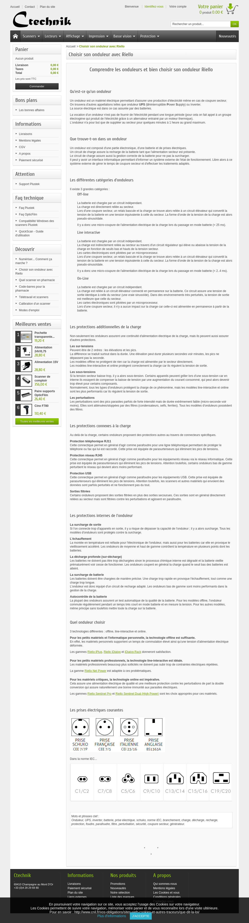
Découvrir (25, 249)
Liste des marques (122, 897)
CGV (22, 147)
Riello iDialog (112, 652)
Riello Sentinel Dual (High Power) (137, 693)
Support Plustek (29, 184)
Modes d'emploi (29, 310)
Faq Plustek (26, 208)
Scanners (31, 36)
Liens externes (77, 897)
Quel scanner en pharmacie (37, 280)
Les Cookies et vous (166, 892)
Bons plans (26, 100)
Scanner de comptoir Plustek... (42, 380)
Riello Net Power (95, 671)
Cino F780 (41, 406)
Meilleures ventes (33, 324)
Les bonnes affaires (31, 110)
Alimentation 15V (46, 362)
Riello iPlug (95, 652)
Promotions (117, 884)
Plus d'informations (113, 916)
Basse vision (125, 36)
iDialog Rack (133, 652)
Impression (99, 36)
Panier (21, 49)
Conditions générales (167, 897)
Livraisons (25, 134)
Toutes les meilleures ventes (37, 421)
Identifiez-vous (154, 6)
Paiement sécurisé (31, 160)
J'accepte (140, 916)
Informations (28, 124)
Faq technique (29, 198)
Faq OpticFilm (28, 214)
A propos (24, 153)
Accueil (71, 46)
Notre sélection (120, 892)
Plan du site (75, 892)
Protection (150, 36)
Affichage (75, 36)
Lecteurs (53, 36)
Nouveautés (227, 36)
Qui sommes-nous (165, 884)
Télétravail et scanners (33, 297)
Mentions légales (30, 140)
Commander (37, 86)
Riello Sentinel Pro (100, 693)
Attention (25, 174)
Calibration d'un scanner (34, 303)
